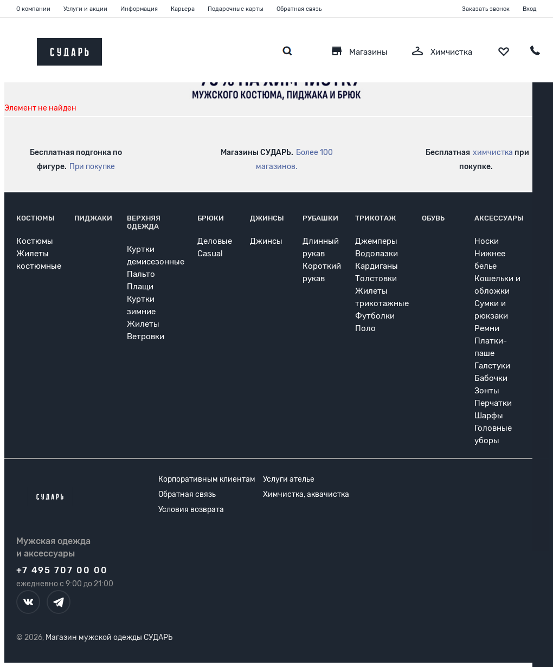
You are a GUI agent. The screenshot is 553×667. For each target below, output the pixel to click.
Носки (486, 241)
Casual (210, 253)
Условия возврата (191, 509)
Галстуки (492, 366)
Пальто (141, 274)
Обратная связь (298, 8)
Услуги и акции (85, 8)
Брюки (210, 218)
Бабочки (490, 378)
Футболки (375, 316)
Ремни (486, 328)
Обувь (433, 218)
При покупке (92, 166)
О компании (33, 8)
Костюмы (35, 218)
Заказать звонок (486, 8)
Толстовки (376, 278)
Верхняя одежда (143, 222)
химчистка (493, 152)
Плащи (140, 287)
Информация (139, 8)
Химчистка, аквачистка (306, 494)
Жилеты (143, 324)
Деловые (214, 241)
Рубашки (320, 218)
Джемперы (376, 241)
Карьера (183, 8)
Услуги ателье (288, 479)
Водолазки (376, 253)
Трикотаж (375, 218)
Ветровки (145, 336)
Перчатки (493, 403)
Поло (365, 328)
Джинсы (267, 218)
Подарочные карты (235, 8)
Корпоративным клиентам (206, 479)
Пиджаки (93, 218)
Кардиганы (376, 266)
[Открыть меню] (16, 49)
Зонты (486, 391)
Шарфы (488, 415)
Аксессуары (499, 218)
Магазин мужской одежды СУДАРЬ (109, 637)
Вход (530, 8)
